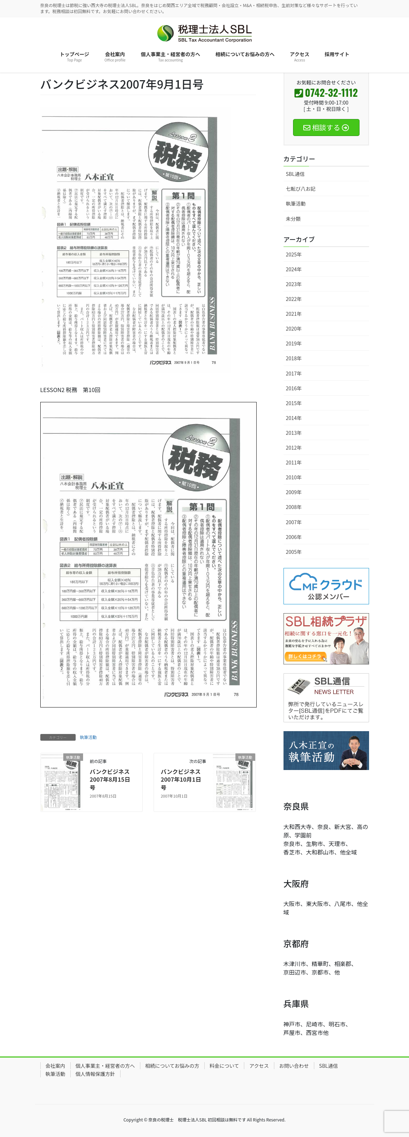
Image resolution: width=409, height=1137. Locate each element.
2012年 (294, 447)
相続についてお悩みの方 (172, 1065)
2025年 (294, 254)
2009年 (294, 492)
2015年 (294, 403)
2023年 (294, 284)
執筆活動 (88, 737)
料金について (224, 1065)
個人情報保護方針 (95, 1073)
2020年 (294, 328)
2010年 (294, 477)
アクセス (259, 1065)
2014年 (294, 417)
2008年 (294, 506)
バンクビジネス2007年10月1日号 (181, 779)
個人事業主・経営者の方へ (105, 1065)
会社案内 (55, 1065)
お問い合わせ (294, 1065)
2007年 (294, 522)
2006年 (294, 536)
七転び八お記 (301, 188)
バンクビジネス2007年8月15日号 (110, 779)
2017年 (294, 373)
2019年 (294, 343)
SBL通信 (295, 173)
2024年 (294, 269)
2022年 (294, 298)
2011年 (294, 462)
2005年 (294, 551)
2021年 (294, 313)
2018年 (294, 358)
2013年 (294, 432)
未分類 (293, 218)
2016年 (294, 388)
